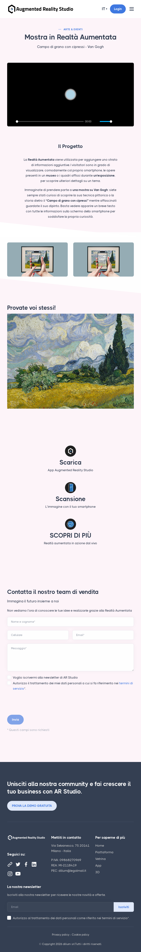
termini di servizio (115, 918)
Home (99, 845)
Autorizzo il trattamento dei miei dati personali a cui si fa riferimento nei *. (73, 685)
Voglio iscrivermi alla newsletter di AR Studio (45, 677)
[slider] (50, 121)
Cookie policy (80, 934)
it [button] (103, 9)
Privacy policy (60, 934)
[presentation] (35, 702)
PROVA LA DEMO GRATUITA (32, 806)
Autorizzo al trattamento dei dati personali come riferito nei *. (71, 918)
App (98, 865)
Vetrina (100, 859)
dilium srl (69, 944)
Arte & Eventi (73, 29)
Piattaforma (104, 852)
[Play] (12, 122)
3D (97, 872)
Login (118, 9)
